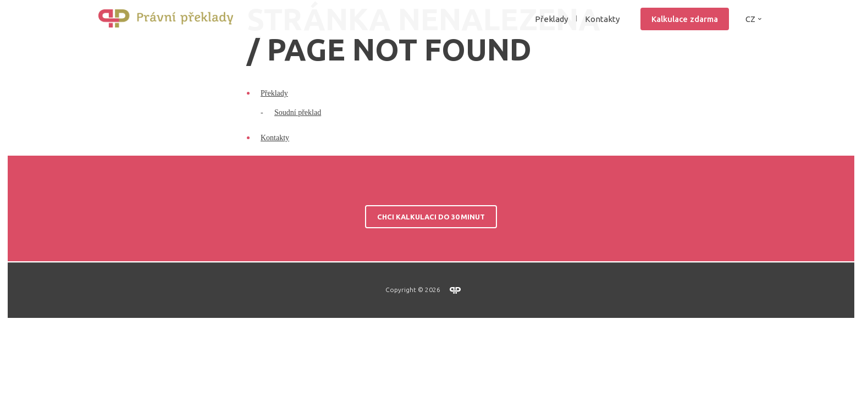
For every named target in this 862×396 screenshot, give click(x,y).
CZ (750, 40)
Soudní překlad (297, 188)
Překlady (274, 168)
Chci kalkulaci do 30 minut (431, 292)
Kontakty (602, 40)
